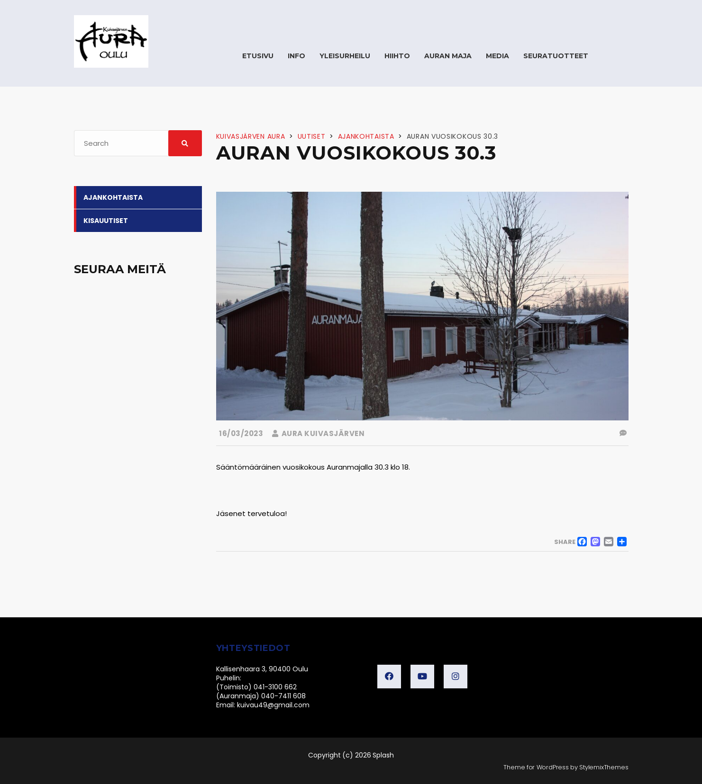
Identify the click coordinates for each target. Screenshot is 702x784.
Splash (383, 755)
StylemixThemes (603, 767)
